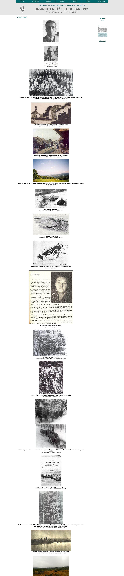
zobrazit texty (102, 41)
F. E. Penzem (57, 488)
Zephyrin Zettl (63, 526)
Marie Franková (53, 526)
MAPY (75, 1)
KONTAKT (101, 1)
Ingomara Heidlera (62, 358)
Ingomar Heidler (52, 184)
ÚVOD (22, 1)
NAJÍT (88, 1)
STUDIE (48, 1)
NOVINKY (35, 1)
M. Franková (38, 100)
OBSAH (62, 1)
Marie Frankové (26, 183)
